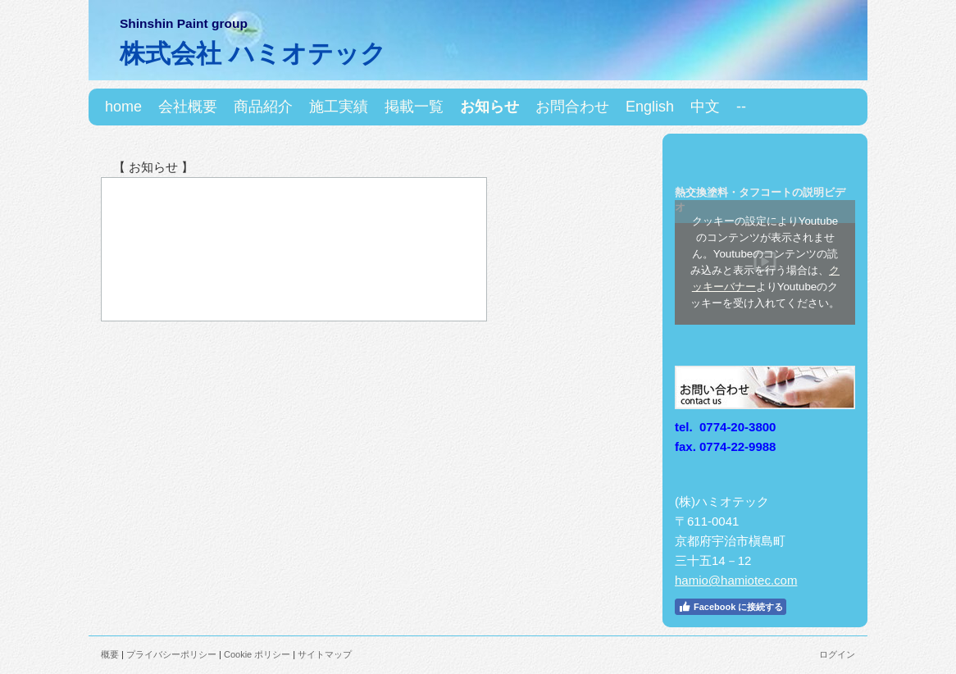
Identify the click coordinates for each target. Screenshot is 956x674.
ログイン (837, 654)
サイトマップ (325, 654)
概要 (110, 654)
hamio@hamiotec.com (736, 580)
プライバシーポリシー (171, 654)
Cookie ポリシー (257, 654)
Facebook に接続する (730, 606)
